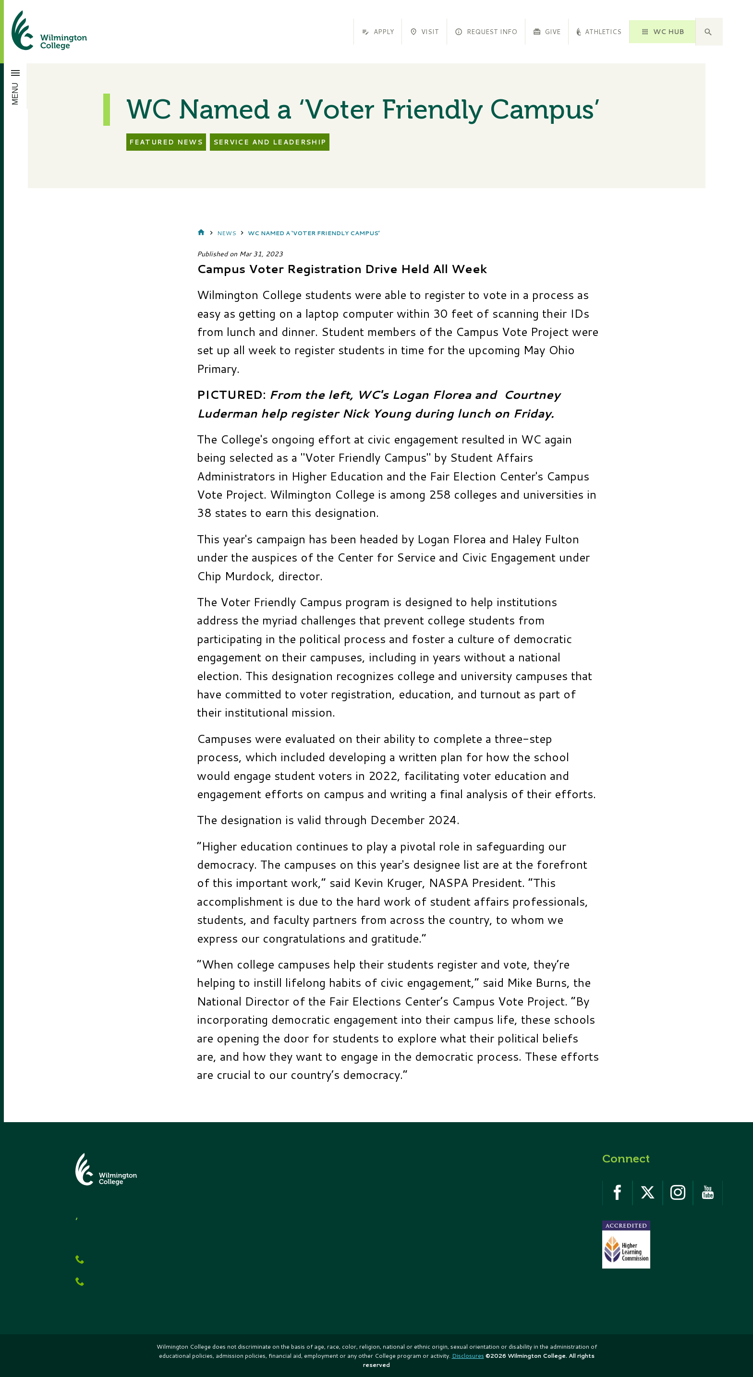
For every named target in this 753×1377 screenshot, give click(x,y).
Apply (377, 31)
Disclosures (468, 1356)
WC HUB (662, 31)
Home (201, 233)
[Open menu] (15, 85)
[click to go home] (37, 31)
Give (546, 31)
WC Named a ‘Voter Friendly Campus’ (314, 233)
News (226, 233)
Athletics (598, 31)
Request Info (486, 31)
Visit (424, 31)
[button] (709, 32)
